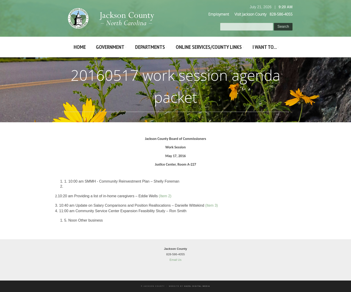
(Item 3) (211, 205)
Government (110, 46)
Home (80, 46)
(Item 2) (165, 196)
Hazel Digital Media (197, 286)
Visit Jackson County (250, 14)
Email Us (175, 259)
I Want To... (265, 46)
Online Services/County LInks (209, 46)
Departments (150, 46)
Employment (218, 14)
